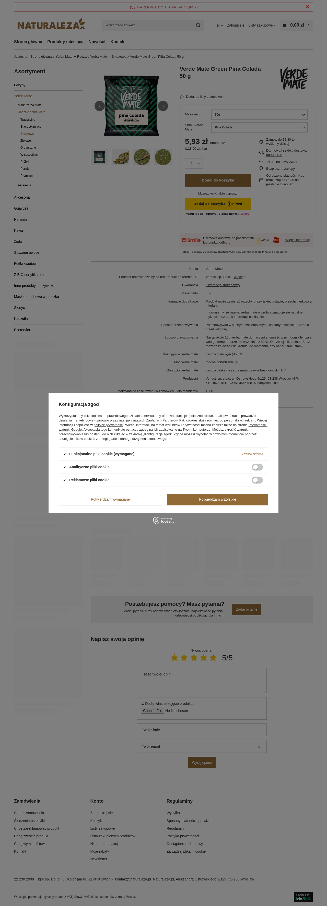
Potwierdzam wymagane (110, 499)
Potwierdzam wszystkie (217, 499)
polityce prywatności (108, 425)
